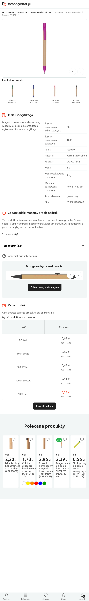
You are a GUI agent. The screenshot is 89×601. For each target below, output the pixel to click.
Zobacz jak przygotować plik (19, 256)
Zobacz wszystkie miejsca (44, 287)
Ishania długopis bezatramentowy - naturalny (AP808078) (14, 467)
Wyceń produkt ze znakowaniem (19, 317)
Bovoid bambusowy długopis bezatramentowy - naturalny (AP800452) (48, 470)
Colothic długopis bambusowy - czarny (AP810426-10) (29, 470)
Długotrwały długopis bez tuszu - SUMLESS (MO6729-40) (63, 470)
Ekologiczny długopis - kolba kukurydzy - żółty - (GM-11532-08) (80, 470)
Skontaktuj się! (10, 234)
